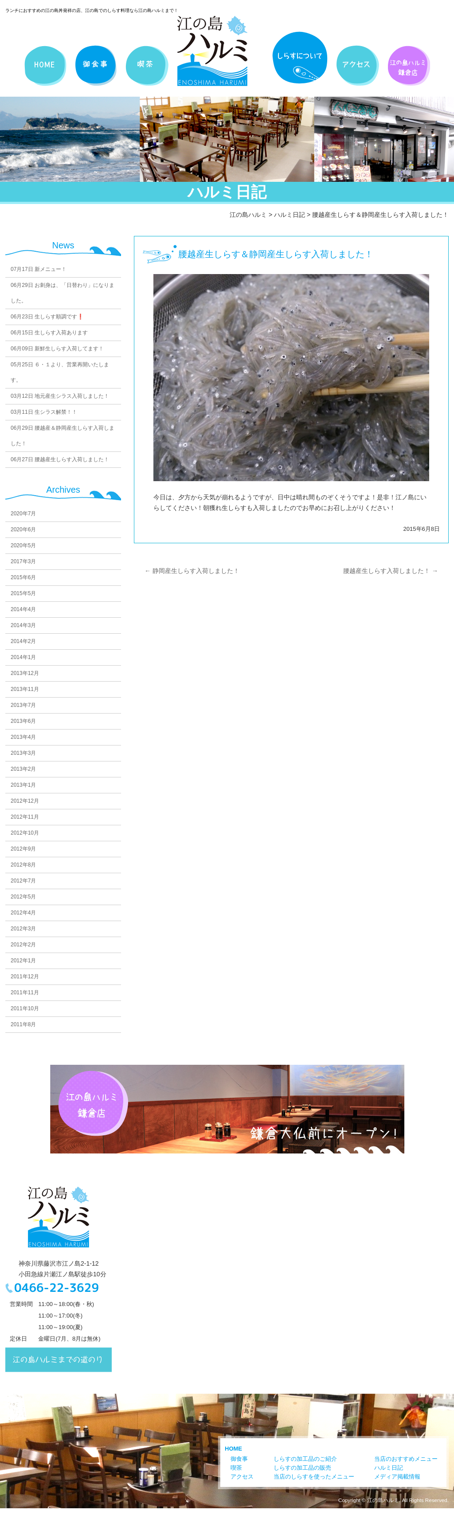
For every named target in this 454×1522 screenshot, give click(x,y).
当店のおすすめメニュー (406, 1458)
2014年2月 (23, 641)
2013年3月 (23, 753)
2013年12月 (25, 673)
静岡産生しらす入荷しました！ (192, 570)
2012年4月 (23, 913)
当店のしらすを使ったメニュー (314, 1476)
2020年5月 (23, 545)
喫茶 (236, 1467)
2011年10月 (25, 1008)
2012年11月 (25, 817)
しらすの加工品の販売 (302, 1467)
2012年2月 (23, 944)
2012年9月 (23, 849)
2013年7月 (23, 705)
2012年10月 (25, 833)
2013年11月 (25, 689)
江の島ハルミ (248, 214)
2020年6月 (23, 529)
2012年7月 (23, 881)
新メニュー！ (39, 269)
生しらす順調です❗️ (47, 317)
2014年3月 (23, 625)
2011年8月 (23, 1024)
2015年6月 (23, 577)
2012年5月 (23, 897)
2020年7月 (23, 513)
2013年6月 (23, 721)
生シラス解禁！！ (44, 412)
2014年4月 (23, 609)
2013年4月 (23, 737)
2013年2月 (23, 769)
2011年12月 (25, 976)
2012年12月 (25, 801)
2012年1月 (23, 960)
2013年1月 (23, 785)
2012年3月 (23, 929)
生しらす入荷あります (49, 333)
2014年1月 (23, 657)
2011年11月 (25, 992)
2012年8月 (23, 865)
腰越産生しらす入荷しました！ (60, 459)
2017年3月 (23, 561)
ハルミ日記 (289, 214)
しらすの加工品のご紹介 (305, 1458)
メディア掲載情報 (397, 1476)
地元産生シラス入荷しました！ (60, 396)
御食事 (239, 1458)
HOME (233, 1448)
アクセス (242, 1476)
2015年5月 (23, 593)
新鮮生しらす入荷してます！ (57, 348)
